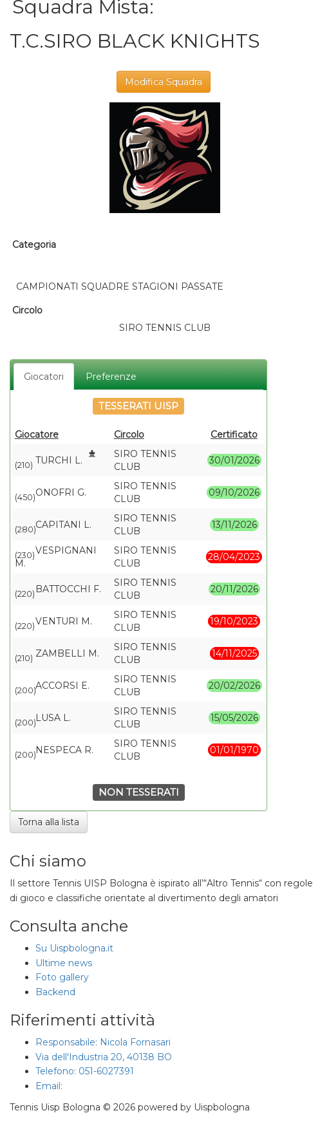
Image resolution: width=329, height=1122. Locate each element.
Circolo (27, 310)
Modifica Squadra (163, 82)
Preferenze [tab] (111, 376)
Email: (50, 1086)
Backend (55, 992)
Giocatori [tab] (44, 376)
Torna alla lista (48, 822)
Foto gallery (62, 977)
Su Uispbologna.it (74, 948)
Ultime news (63, 963)
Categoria (34, 244)
